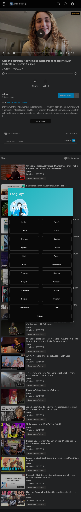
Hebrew (57, 273)
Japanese (57, 282)
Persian (24, 299)
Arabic (56, 222)
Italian (56, 290)
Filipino (40, 316)
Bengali (24, 282)
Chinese (57, 256)
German (24, 239)
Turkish (57, 247)
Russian (57, 239)
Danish (57, 307)
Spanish (24, 247)
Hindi (24, 256)
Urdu (24, 265)
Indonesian (56, 265)
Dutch (24, 230)
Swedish (56, 299)
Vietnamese (24, 307)
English (24, 222)
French (56, 230)
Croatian (24, 273)
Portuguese (24, 290)
